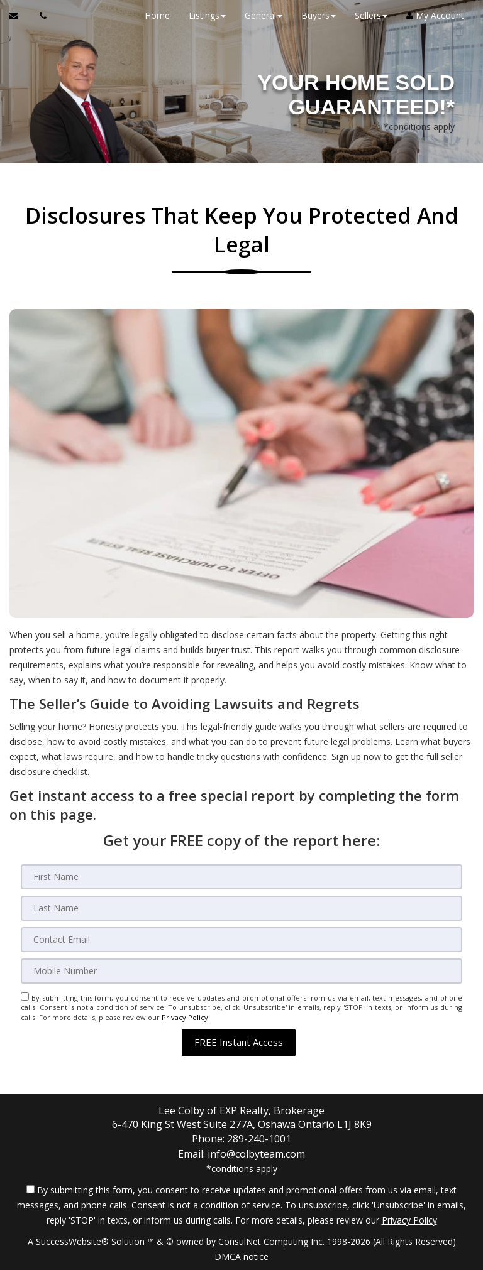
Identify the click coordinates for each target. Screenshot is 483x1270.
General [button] (263, 15)
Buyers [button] (318, 15)
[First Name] (241, 876)
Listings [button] (207, 15)
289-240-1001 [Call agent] (259, 1139)
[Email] (241, 939)
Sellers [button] (371, 15)
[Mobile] (241, 971)
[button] (239, 1042)
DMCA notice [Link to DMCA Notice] (241, 1256)
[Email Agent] (19, 15)
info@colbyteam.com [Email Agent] (256, 1153)
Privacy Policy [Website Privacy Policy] (185, 1017)
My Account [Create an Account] (435, 15)
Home (157, 15)
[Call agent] (39, 15)
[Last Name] (241, 908)
